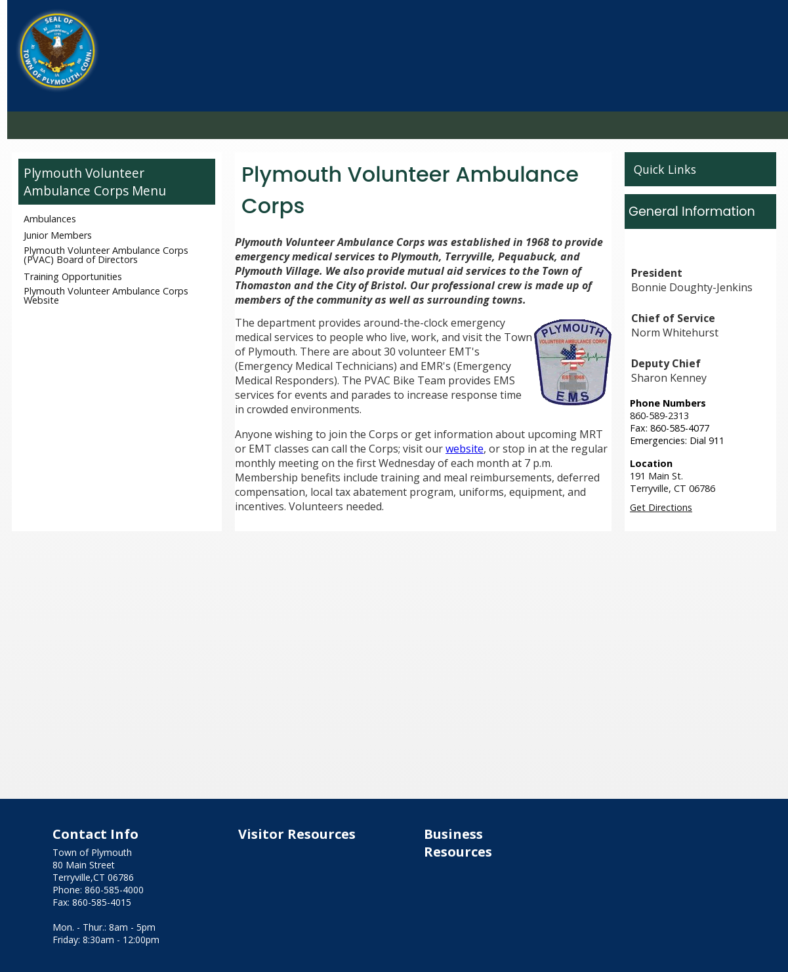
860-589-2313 (659, 415)
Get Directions (661, 507)
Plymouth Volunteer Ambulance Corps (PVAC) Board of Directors (106, 255)
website (465, 448)
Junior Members (58, 235)
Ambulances (50, 219)
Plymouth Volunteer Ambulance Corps (84, 181)
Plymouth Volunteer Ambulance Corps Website (106, 295)
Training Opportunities (73, 276)
